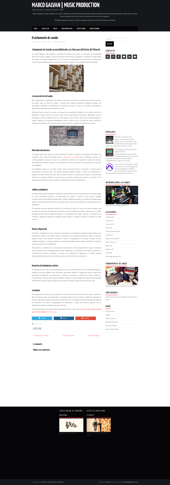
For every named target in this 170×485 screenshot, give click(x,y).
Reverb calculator (111, 325)
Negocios (109, 249)
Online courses (110, 318)
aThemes (108, 482)
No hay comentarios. (59, 42)
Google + (86, 318)
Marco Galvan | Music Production (66, 5)
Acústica (36, 324)
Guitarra (108, 235)
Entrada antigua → (94, 335)
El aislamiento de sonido (45, 38)
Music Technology (111, 238)
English (108, 315)
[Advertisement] (122, 94)
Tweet (42, 318)
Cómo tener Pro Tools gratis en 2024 (126, 164)
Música (55, 28)
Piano (107, 253)
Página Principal (68, 335)
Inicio (35, 28)
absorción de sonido (71, 157)
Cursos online (81, 28)
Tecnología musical (112, 256)
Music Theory (110, 242)
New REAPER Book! (112, 322)
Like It (64, 318)
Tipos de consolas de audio (123, 137)
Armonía (108, 224)
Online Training (94, 28)
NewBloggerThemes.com (130, 482)
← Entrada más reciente (40, 335)
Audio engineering (112, 231)
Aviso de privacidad (112, 329)
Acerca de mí (45, 28)
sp (40, 324)
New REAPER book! (67, 28)
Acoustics (109, 217)
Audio (108, 228)
